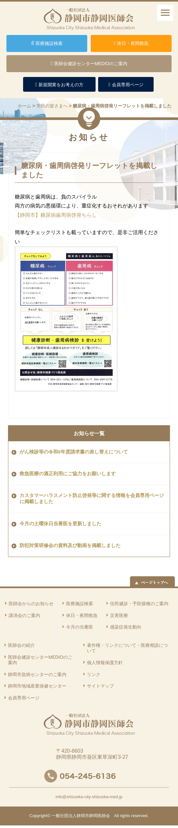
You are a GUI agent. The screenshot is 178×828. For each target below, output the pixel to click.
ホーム (24, 105)
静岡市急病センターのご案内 (37, 674)
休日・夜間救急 (81, 615)
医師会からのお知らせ (31, 603)
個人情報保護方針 (105, 662)
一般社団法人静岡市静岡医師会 (81, 815)
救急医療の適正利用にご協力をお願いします (68, 473)
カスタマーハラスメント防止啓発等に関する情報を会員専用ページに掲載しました (92, 498)
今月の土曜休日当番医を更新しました (60, 523)
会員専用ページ (23, 697)
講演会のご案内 (24, 615)
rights (125, 815)
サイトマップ (100, 686)
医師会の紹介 (21, 645)
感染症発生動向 (125, 626)
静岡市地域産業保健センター (37, 686)
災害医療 (119, 615)
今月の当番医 (79, 626)
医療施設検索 (79, 603)
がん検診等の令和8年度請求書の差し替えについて (74, 451)
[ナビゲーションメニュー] (165, 13)
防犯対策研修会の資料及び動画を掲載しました (70, 545)
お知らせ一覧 (89, 433)
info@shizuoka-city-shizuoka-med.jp (88, 796)
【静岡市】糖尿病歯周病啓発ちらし (58, 215)
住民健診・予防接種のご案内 (139, 603)
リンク (93, 674)
